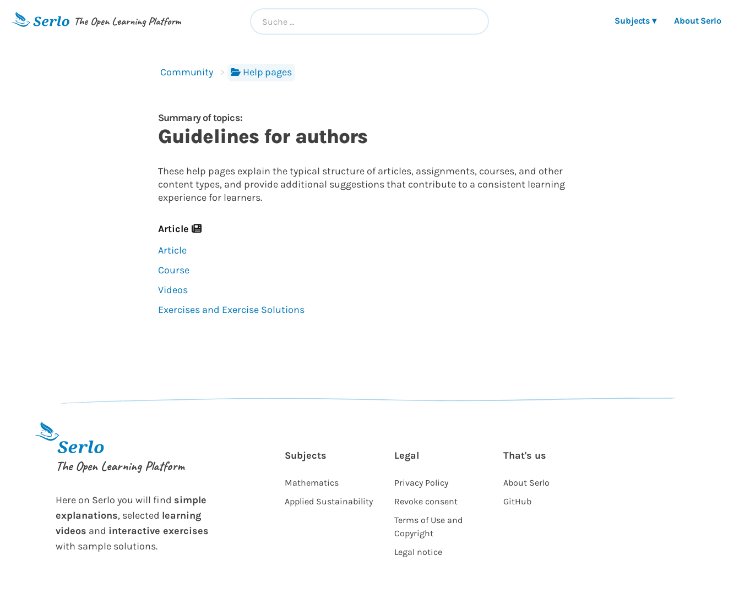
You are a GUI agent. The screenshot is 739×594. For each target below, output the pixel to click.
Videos (173, 290)
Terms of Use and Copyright (428, 526)
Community (186, 72)
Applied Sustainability (329, 501)
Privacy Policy (421, 482)
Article (172, 250)
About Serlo (697, 20)
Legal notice (418, 552)
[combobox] (369, 21)
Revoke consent (426, 501)
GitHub (517, 501)
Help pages (261, 72)
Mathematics (312, 482)
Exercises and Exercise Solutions (231, 310)
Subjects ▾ (635, 20)
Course (173, 270)
